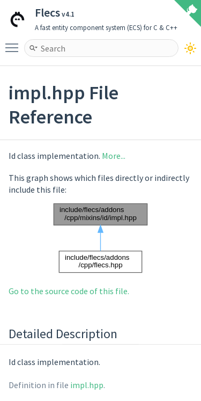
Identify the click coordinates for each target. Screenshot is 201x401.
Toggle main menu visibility (14, 43)
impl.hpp (86, 385)
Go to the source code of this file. (69, 291)
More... (113, 155)
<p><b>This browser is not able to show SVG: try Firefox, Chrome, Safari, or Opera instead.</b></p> (101, 238)
